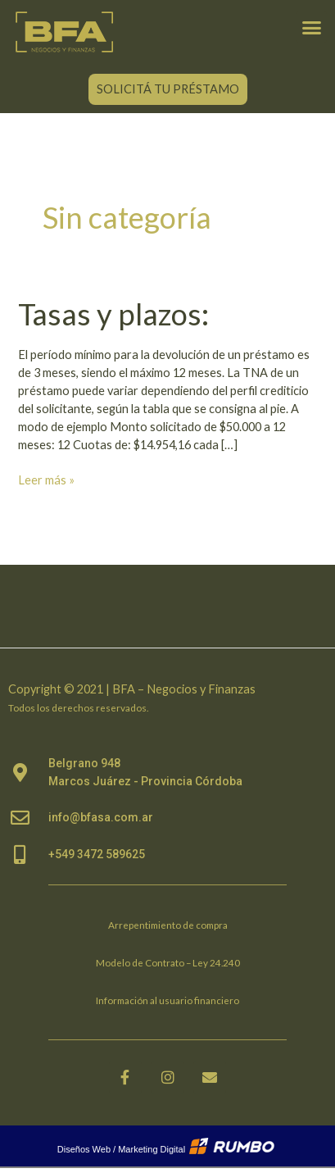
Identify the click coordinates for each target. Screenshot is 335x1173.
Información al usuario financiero (167, 1000)
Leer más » (46, 479)
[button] (311, 27)
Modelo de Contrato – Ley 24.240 (168, 962)
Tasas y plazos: (113, 314)
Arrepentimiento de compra (168, 924)
